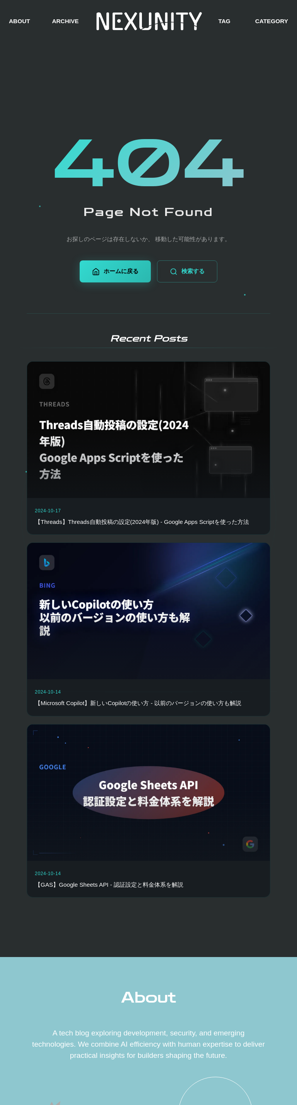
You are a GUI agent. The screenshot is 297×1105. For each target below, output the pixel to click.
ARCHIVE (65, 21)
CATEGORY (271, 21)
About (148, 997)
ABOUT (19, 21)
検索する (187, 271)
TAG (224, 21)
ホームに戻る (115, 271)
